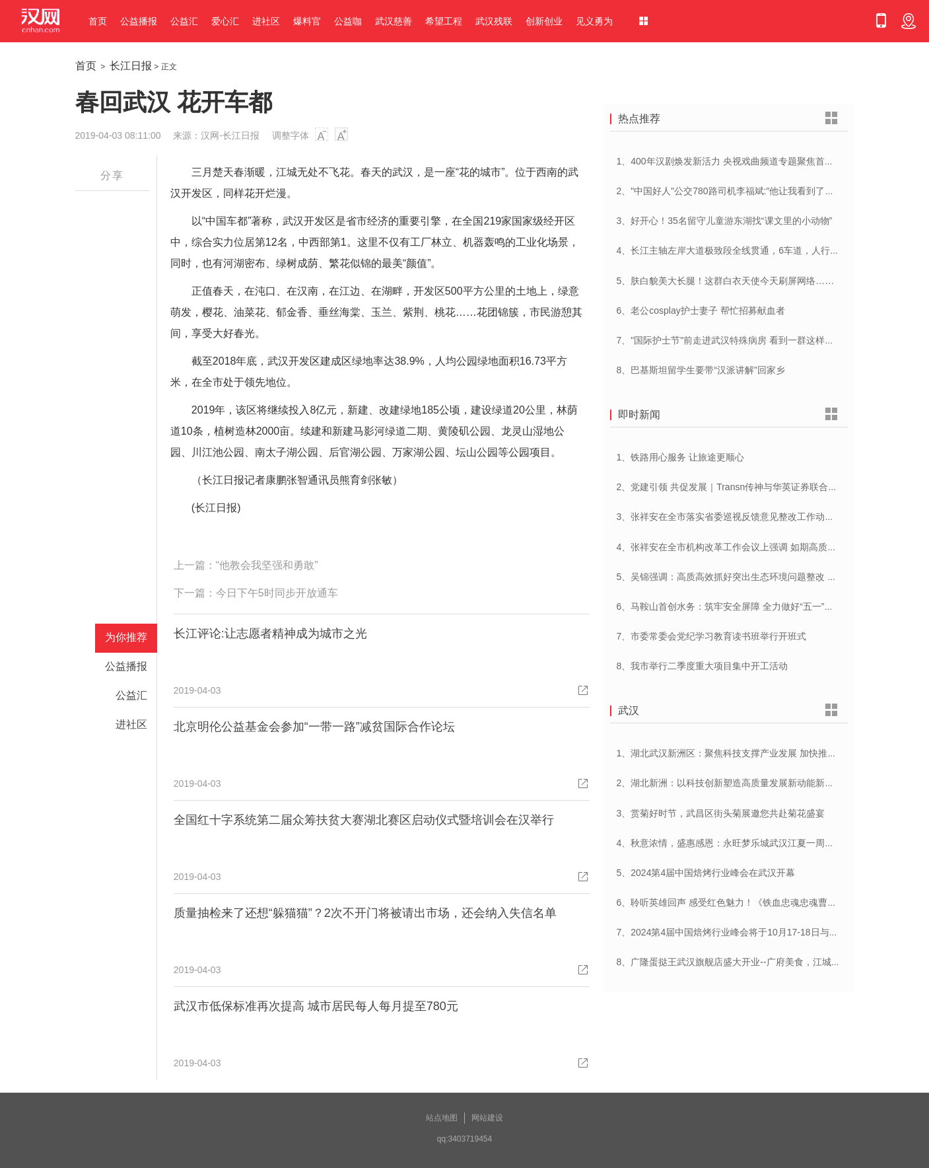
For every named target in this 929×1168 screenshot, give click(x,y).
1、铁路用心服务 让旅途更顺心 (681, 457)
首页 (97, 21)
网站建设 (487, 1117)
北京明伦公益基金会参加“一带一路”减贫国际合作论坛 (314, 726)
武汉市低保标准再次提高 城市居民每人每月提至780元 (316, 1006)
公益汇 (184, 21)
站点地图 (442, 1117)
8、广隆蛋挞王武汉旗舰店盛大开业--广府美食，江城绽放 (733, 962)
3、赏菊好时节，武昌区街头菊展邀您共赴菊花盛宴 (721, 813)
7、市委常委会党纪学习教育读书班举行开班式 (712, 636)
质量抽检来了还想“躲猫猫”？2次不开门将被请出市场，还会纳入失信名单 (365, 913)
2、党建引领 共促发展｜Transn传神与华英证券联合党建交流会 (746, 487)
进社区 (266, 21)
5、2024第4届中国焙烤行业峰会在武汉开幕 (706, 872)
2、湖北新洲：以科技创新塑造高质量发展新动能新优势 (730, 783)
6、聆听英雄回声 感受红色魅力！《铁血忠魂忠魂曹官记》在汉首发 (755, 902)
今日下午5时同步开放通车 (277, 593)
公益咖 (348, 21)
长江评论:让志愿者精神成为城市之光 (270, 633)
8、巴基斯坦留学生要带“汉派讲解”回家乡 (701, 370)
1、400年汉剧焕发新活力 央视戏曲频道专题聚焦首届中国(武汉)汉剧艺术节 (770, 161)
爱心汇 (225, 21)
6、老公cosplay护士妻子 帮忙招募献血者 (701, 310)
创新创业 (544, 21)
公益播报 (138, 21)
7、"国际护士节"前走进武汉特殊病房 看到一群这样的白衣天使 (744, 340)
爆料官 (307, 21)
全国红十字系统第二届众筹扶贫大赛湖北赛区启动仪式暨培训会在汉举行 (364, 819)
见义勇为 (594, 21)
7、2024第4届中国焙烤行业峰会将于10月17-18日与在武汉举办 (746, 932)
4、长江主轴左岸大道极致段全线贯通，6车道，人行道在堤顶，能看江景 (765, 250)
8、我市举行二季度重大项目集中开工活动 (702, 666)
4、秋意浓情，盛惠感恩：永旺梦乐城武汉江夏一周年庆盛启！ (744, 843)
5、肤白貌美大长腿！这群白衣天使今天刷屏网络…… (726, 280)
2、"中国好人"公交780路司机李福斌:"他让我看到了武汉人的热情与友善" (764, 191)
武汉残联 (493, 21)
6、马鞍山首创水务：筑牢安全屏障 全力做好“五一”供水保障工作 (748, 606)
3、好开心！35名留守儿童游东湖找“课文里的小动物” (725, 220)
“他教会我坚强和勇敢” (267, 565)
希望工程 (443, 21)
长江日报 (131, 65)
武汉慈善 (393, 21)
